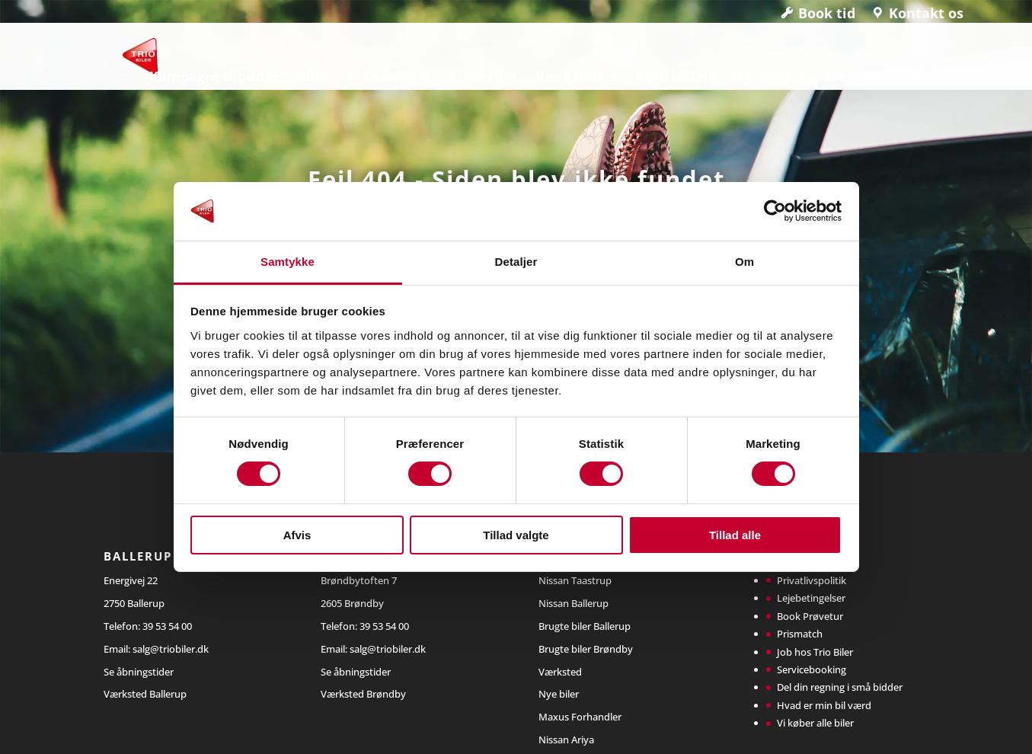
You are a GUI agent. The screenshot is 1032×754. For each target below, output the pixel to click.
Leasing (398, 76)
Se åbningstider (139, 672)
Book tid (826, 13)
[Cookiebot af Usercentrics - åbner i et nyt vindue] (775, 211)
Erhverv (484, 76)
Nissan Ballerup (573, 603)
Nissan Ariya (566, 739)
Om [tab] (744, 261)
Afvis (297, 535)
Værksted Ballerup (145, 694)
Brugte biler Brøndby (585, 649)
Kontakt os (926, 13)
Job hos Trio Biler (815, 652)
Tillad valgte (515, 535)
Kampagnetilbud (215, 76)
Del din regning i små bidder (840, 687)
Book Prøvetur (810, 616)
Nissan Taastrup (575, 580)
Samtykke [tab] (287, 261)
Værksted (577, 76)
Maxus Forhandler (579, 717)
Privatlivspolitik (811, 580)
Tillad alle (735, 535)
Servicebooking (811, 669)
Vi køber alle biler (815, 723)
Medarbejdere (873, 76)
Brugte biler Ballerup (584, 626)
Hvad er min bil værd (824, 705)
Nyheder (771, 76)
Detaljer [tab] (516, 261)
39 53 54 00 (167, 626)
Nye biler (558, 694)
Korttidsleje (676, 76)
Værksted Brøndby (363, 694)
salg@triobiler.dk (171, 649)
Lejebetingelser (811, 598)
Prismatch (800, 634)
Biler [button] (322, 76)
